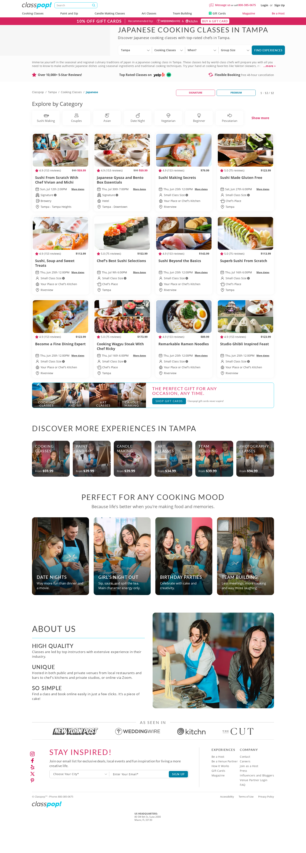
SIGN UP (178, 797)
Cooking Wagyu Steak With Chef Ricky (122, 370)
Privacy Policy (266, 820)
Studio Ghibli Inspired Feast (245, 370)
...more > (269, 89)
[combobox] (79, 798)
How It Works (220, 789)
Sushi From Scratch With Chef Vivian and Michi (60, 203)
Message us (222, 5)
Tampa (52, 115)
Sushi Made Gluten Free (245, 203)
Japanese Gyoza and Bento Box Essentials (122, 203)
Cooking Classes (33, 13)
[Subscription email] (139, 798)
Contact (245, 780)
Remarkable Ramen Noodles (183, 370)
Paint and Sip (69, 13)
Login (264, 5)
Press (243, 794)
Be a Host (278, 13)
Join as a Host (249, 789)
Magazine (248, 13)
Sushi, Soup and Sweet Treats (60, 286)
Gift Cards (217, 13)
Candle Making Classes (110, 13)
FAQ (242, 808)
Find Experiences (268, 62)
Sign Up (279, 5)
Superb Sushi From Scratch (245, 286)
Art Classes (149, 13)
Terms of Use (246, 820)
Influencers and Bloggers (257, 799)
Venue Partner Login (253, 804)
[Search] (75, 5)
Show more (260, 141)
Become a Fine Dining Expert (60, 370)
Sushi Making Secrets (183, 203)
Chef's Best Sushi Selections (122, 286)
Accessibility (227, 820)
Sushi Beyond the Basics (183, 286)
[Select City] (121, 65)
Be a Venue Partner (225, 785)
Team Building (182, 13)
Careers (245, 785)
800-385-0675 (247, 5)
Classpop (38, 115)
